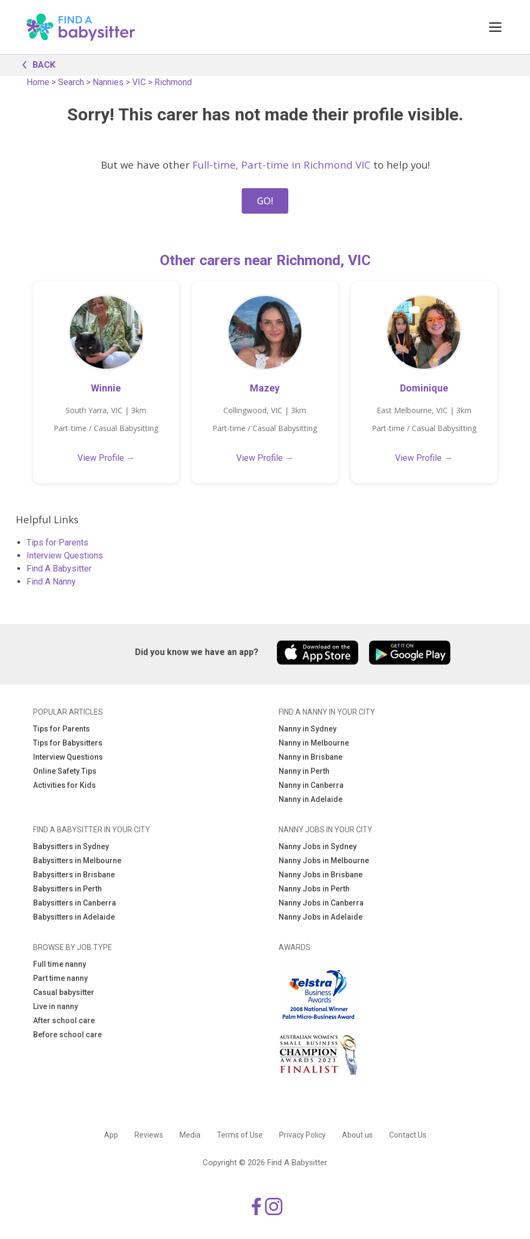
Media (190, 1135)
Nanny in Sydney (308, 728)
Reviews (148, 1135)
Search (71, 82)
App (111, 1135)
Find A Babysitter (59, 568)
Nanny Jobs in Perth (314, 888)
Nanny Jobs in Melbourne (324, 860)
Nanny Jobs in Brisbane (321, 874)
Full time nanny (59, 964)
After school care (64, 1020)
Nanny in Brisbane (310, 757)
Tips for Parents (57, 542)
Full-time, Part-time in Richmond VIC (281, 164)
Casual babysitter (63, 992)
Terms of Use (240, 1135)
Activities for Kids (64, 785)
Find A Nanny (51, 581)
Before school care (67, 1034)
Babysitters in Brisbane (74, 874)
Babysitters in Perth (67, 888)
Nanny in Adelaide (310, 799)
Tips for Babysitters (67, 743)
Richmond (173, 82)
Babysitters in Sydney (71, 846)
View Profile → (106, 458)
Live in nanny (55, 1006)
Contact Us (407, 1135)
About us (357, 1135)
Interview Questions (65, 555)
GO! (265, 200)
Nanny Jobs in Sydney (318, 846)
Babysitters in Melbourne (77, 860)
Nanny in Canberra (311, 785)
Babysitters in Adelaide (74, 917)
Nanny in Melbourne (314, 743)
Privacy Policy (302, 1135)
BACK (35, 64)
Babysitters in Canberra (74, 902)
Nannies (108, 82)
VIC (139, 82)
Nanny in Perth (304, 771)
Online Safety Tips (64, 771)
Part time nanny (60, 978)
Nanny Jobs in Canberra (321, 902)
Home (38, 82)
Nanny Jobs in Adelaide (321, 917)
